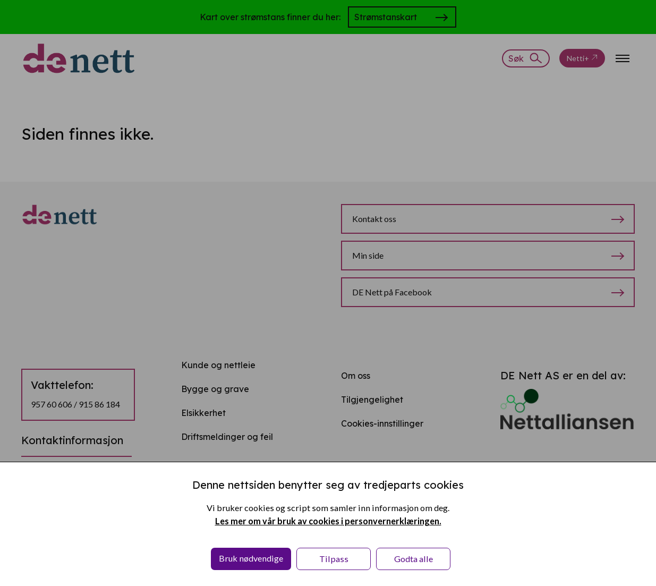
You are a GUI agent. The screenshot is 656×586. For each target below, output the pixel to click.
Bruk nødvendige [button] (251, 558)
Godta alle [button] (413, 559)
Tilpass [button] (333, 559)
